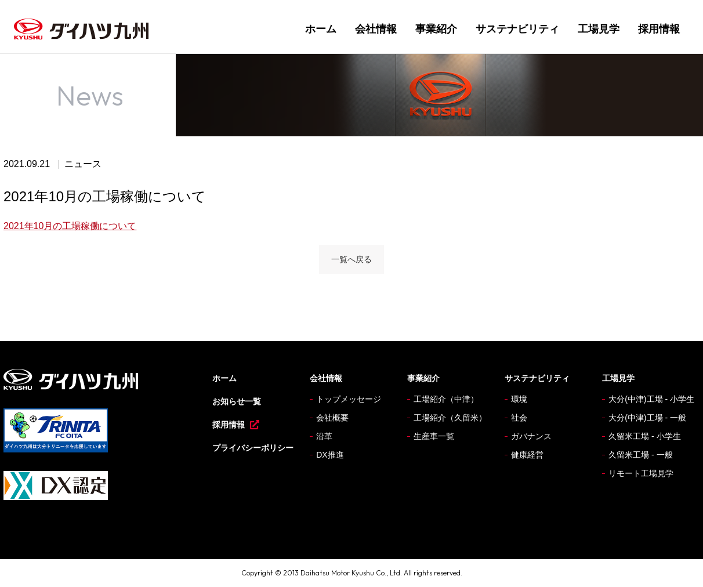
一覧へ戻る (351, 259)
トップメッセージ (348, 399)
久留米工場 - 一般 (640, 454)
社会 (519, 417)
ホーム (320, 29)
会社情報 (376, 29)
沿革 (324, 436)
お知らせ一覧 (236, 401)
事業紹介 (436, 29)
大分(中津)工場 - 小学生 (651, 399)
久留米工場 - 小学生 (644, 436)
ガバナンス (531, 436)
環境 (519, 399)
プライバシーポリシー (252, 447)
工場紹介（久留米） (450, 417)
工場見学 (598, 29)
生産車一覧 (434, 436)
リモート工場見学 (640, 473)
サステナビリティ (517, 29)
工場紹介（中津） (446, 399)
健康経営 (527, 454)
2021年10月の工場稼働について (69, 226)
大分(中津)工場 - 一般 (647, 417)
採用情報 (659, 29)
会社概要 (332, 417)
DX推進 (329, 454)
